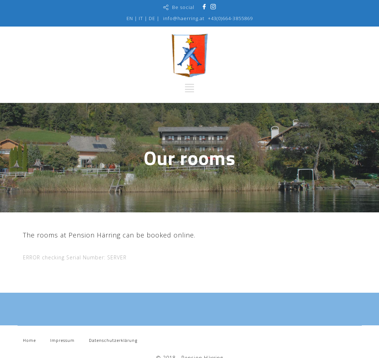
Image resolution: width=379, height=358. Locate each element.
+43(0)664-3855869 (230, 18)
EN (130, 18)
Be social (183, 7)
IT (141, 18)
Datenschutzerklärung (113, 340)
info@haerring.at (183, 18)
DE (152, 18)
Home (29, 340)
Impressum (62, 340)
